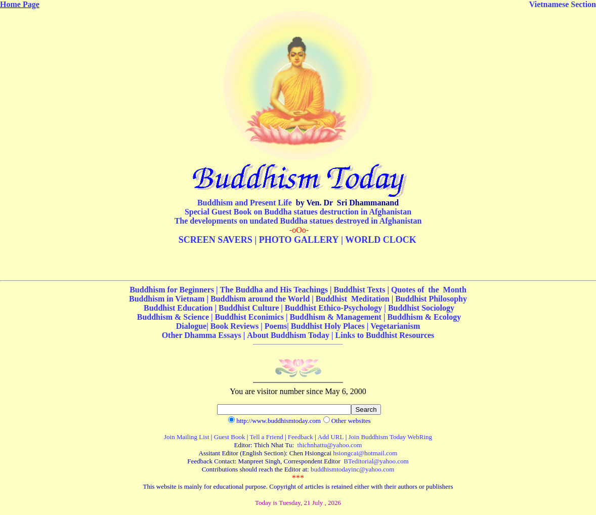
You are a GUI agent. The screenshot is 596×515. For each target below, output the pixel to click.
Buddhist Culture (249, 308)
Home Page (19, 4)
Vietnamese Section (562, 4)
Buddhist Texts (360, 289)
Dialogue (191, 326)
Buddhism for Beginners (173, 289)
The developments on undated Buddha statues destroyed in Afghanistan (298, 221)
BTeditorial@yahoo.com (376, 461)
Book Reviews (234, 326)
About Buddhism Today (288, 335)
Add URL (331, 437)
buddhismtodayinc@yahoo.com (352, 469)
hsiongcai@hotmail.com (365, 453)
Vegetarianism (395, 326)
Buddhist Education (178, 308)
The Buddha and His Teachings (275, 289)
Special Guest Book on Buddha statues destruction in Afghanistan (298, 211)
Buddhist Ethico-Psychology (333, 308)
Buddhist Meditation (353, 298)
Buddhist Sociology (421, 308)
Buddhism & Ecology (424, 317)
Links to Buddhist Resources (385, 335)
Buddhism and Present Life (244, 202)
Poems (276, 326)
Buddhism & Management (335, 317)
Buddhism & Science (173, 317)
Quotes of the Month (428, 289)
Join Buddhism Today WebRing (391, 437)
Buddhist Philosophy (431, 298)
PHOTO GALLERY (299, 240)
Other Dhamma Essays (201, 335)
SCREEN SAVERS (215, 240)
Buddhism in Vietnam (166, 298)
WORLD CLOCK (380, 240)
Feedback (300, 437)
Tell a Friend (266, 437)
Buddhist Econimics (250, 317)
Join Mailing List (186, 437)
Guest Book (229, 437)
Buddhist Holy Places (328, 326)
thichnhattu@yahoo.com (329, 445)
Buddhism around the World (260, 298)
